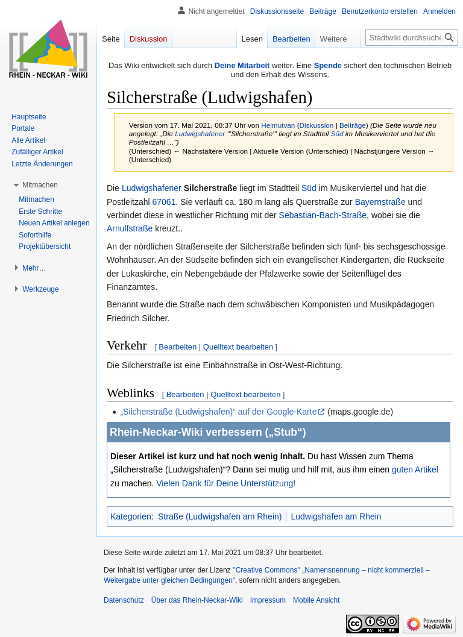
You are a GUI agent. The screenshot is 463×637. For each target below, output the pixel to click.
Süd (337, 133)
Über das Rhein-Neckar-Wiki (197, 600)
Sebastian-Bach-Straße (323, 215)
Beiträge (352, 125)
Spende (328, 65)
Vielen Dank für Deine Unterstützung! (225, 483)
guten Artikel (415, 469)
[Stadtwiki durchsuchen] (411, 37)
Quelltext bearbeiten (238, 346)
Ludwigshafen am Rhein (336, 516)
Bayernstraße (380, 202)
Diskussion (317, 125)
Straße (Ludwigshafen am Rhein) (220, 516)
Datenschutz (124, 600)
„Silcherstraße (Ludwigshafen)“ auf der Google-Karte (218, 411)
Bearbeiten (178, 346)
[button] (40, 185)
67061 (163, 202)
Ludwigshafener (200, 133)
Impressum (268, 600)
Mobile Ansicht (316, 600)
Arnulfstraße (130, 228)
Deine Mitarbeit (242, 65)
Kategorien (130, 516)
